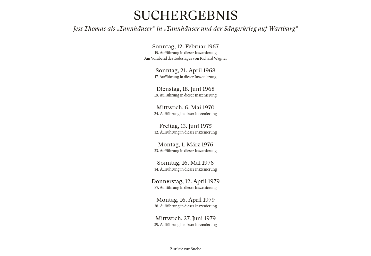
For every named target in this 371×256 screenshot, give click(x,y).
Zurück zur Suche (185, 249)
